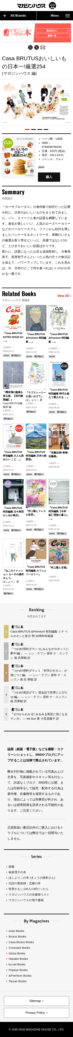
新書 (11, 866)
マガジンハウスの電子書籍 (26, 900)
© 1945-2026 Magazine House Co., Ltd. (36, 1029)
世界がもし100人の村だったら (28, 888)
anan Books (16, 930)
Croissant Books (19, 947)
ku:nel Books (17, 964)
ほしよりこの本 (32, 877)
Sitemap (35, 1001)
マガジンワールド (36, 5)
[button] (27, 129)
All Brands (14, 15)
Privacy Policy (35, 1012)
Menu (60, 15)
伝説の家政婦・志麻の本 (25, 883)
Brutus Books (17, 936)
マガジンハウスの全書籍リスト (29, 894)
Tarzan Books (17, 981)
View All (64, 296)
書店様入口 (58, 30)
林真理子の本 (17, 872)
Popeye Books (18, 970)
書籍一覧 (58, 35)
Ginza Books (17, 953)
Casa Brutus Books (21, 942)
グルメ (59, 159)
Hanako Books (18, 958)
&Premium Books (20, 975)
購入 (49, 177)
